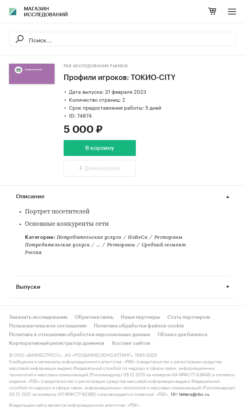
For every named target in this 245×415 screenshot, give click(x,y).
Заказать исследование (38, 317)
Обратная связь (94, 317)
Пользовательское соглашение (48, 326)
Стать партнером (188, 317)
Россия (33, 252)
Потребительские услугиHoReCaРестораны (119, 237)
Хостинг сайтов (131, 343)
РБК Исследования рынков (96, 66)
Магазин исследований (46, 12)
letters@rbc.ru (194, 393)
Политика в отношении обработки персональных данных (79, 334)
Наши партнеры (140, 317)
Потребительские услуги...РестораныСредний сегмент (105, 245)
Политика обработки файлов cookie (139, 326)
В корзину (99, 148)
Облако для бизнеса (182, 334)
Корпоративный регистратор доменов (56, 343)
